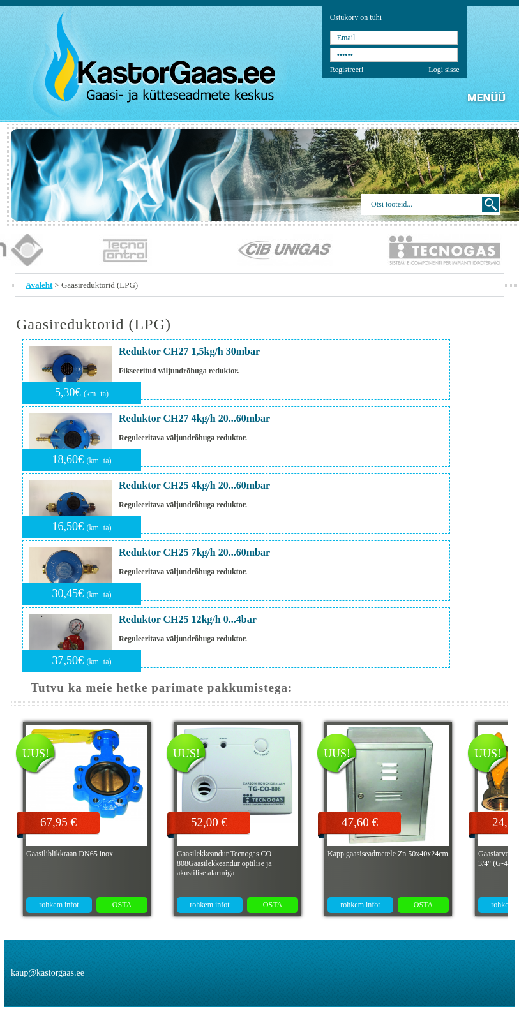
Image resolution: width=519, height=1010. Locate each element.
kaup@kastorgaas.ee (47, 972)
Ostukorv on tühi (356, 17)
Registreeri (347, 69)
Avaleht (39, 285)
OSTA (122, 904)
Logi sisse (443, 69)
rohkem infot (59, 904)
